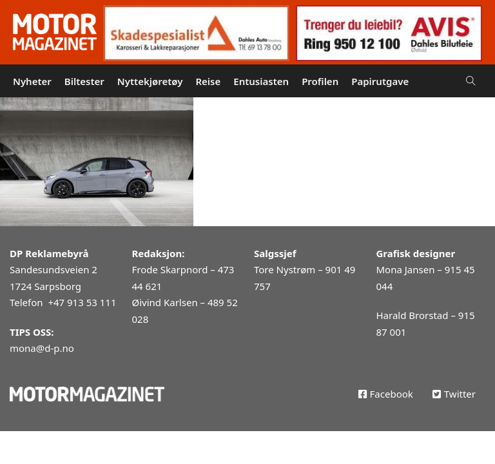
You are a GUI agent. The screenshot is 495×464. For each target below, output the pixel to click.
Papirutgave (380, 81)
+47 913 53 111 (82, 302)
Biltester (84, 81)
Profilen (320, 81)
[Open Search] (471, 81)
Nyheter (32, 81)
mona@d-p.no (42, 348)
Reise (207, 81)
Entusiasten (261, 81)
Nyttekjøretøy (150, 81)
